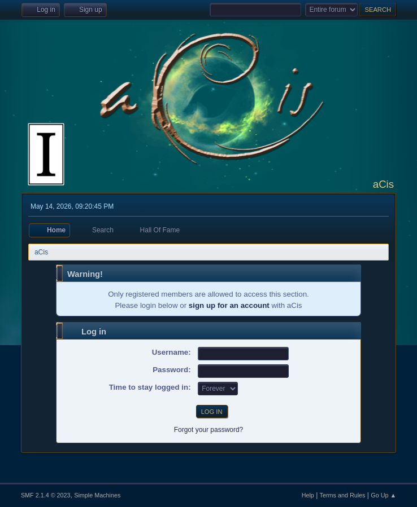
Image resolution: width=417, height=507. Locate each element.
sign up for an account (229, 305)
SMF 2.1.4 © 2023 (46, 495)
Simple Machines (97, 495)
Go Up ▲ (383, 495)
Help (308, 495)
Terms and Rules (343, 495)
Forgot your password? (209, 430)
